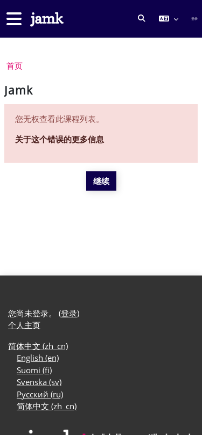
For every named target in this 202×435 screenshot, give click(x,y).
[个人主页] (46, 19)
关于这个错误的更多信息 (59, 139)
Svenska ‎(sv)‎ (39, 381)
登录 (194, 18)
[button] (141, 18)
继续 (101, 181)
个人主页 (24, 325)
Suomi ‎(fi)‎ (34, 370)
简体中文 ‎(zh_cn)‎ (38, 345)
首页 (14, 65)
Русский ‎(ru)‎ (40, 394)
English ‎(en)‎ (38, 357)
